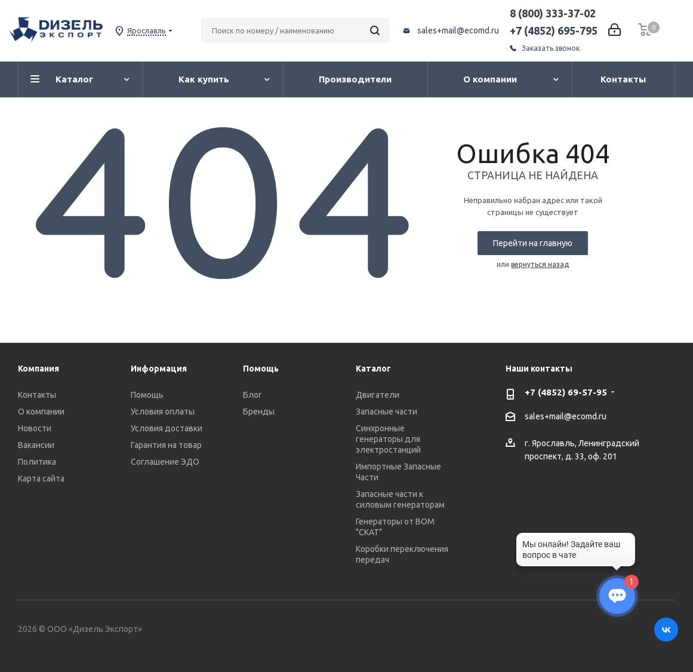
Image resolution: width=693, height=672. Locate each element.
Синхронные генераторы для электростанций (388, 439)
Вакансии (36, 445)
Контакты (37, 395)
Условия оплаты (163, 411)
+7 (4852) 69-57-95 (566, 392)
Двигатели (377, 395)
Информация (159, 368)
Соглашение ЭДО (165, 462)
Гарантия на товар (166, 445)
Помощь (147, 395)
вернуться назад (540, 264)
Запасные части (386, 411)
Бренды (259, 411)
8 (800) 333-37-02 (553, 13)
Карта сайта (41, 478)
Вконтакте (666, 630)
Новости (34, 428)
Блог (252, 395)
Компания (38, 368)
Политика (37, 462)
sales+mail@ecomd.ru (458, 30)
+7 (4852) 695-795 (553, 30)
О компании (41, 411)
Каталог (373, 368)
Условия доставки (166, 428)
